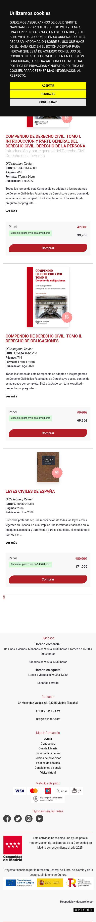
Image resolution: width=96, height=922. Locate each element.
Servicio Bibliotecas (48, 753)
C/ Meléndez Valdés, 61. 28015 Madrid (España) (48, 702)
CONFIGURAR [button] (48, 102)
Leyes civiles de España (30, 491)
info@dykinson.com (48, 718)
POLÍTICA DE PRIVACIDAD (28, 66)
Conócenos (48, 743)
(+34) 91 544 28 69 (48, 710)
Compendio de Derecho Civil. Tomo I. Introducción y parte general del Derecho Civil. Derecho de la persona (45, 141)
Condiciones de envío (48, 767)
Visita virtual (48, 772)
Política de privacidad (48, 758)
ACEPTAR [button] (48, 85)
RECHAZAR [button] (48, 94)
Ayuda (48, 738)
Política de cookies (48, 763)
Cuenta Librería (48, 748)
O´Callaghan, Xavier (19, 164)
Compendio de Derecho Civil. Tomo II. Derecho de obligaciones (44, 338)
